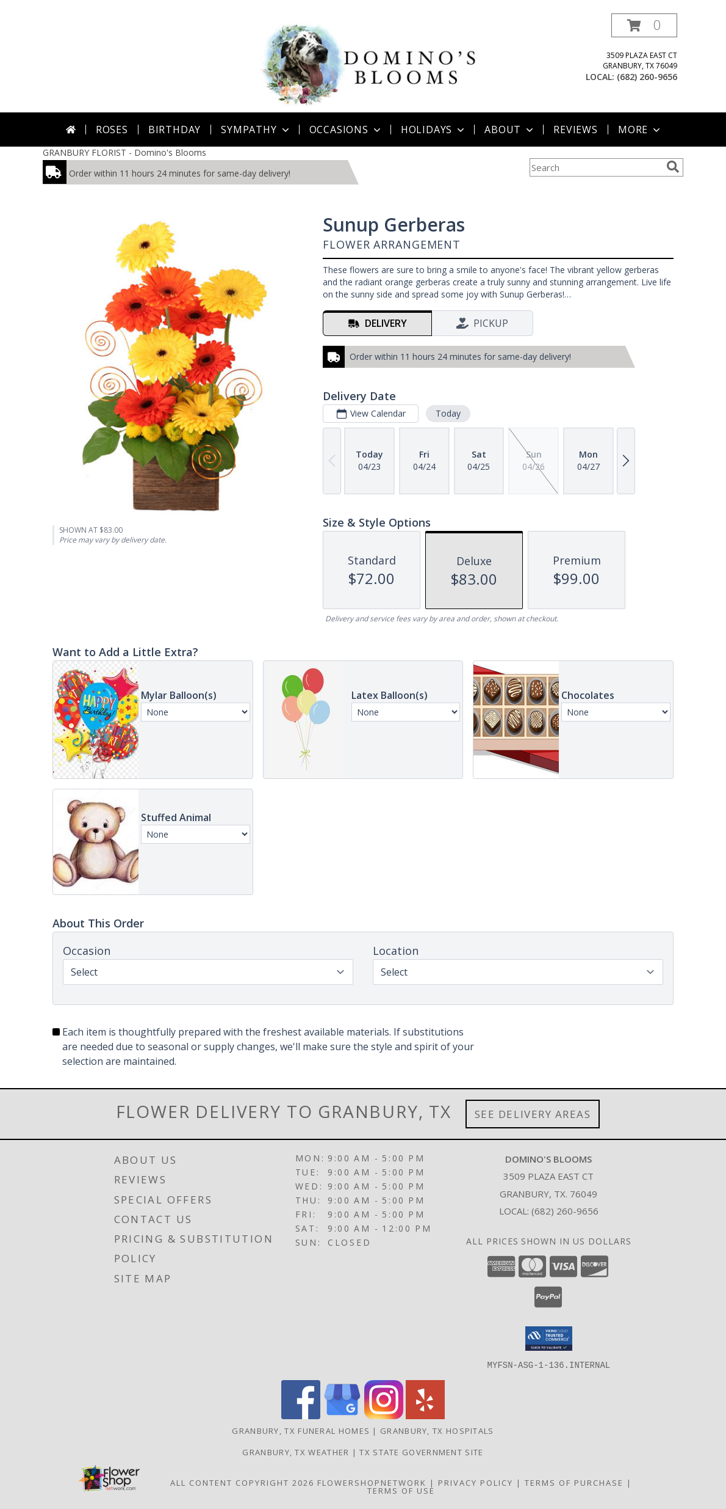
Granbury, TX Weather (295, 1451)
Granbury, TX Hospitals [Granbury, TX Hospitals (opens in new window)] (437, 1430)
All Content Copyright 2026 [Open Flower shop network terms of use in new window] (242, 1482)
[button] (644, 25)
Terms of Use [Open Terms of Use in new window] (401, 1490)
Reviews (575, 129)
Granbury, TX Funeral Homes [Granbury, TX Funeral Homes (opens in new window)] (301, 1430)
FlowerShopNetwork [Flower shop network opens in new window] (371, 1482)
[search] (673, 167)
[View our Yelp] (425, 1415)
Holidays (434, 129)
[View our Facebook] (300, 1415)
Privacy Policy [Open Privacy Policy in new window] (475, 1482)
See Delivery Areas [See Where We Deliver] (533, 1114)
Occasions (346, 129)
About (510, 129)
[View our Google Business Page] (342, 1415)
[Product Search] (595, 167)
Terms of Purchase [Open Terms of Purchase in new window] (574, 1482)
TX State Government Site (421, 1451)
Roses (112, 129)
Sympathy (256, 129)
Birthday (174, 129)
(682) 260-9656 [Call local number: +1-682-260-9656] (647, 76)
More (640, 129)
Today (448, 413)
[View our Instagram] (383, 1415)
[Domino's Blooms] (367, 62)
